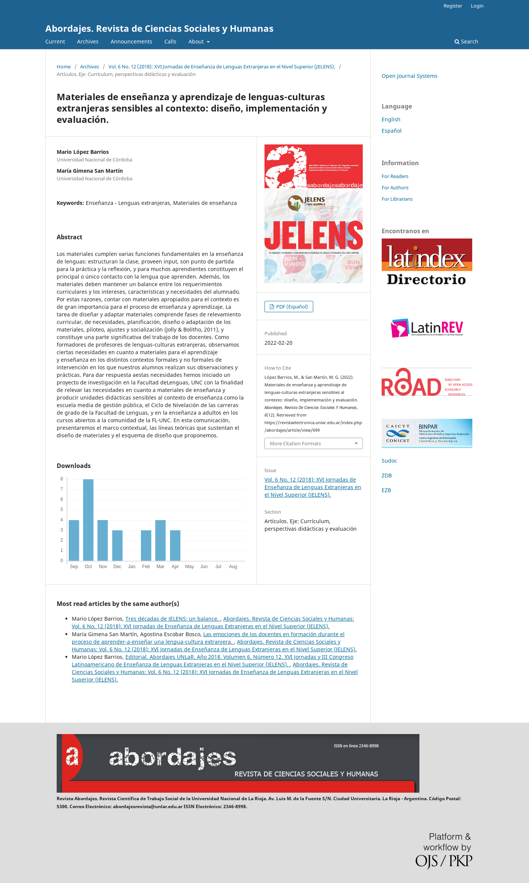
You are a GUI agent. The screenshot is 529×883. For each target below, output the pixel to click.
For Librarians (397, 198)
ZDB (387, 475)
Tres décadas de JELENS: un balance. (172, 618)
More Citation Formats (295, 443)
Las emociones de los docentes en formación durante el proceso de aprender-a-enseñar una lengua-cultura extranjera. (208, 637)
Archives (88, 41)
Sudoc (389, 460)
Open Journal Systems (410, 75)
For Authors (395, 187)
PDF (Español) (291, 306)
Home (64, 66)
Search (466, 41)
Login (477, 5)
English (391, 119)
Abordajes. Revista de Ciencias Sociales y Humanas (159, 28)
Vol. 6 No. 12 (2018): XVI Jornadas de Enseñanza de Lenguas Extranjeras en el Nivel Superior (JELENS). (221, 66)
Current (55, 41)
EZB (386, 490)
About (197, 41)
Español (392, 130)
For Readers (395, 176)
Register (453, 5)
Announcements (131, 41)
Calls (170, 41)
